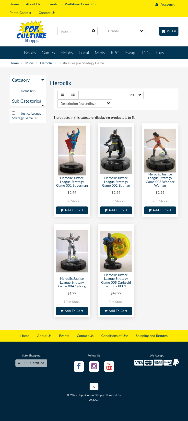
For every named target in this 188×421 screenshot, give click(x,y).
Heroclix (46, 63)
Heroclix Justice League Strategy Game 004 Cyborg (72, 282)
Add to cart (71, 210)
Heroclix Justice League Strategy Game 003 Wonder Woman (160, 179)
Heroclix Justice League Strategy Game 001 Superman (72, 181)
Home (14, 63)
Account (165, 4)
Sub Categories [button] (28, 102)
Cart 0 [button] (169, 31)
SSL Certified (31, 363)
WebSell (94, 400)
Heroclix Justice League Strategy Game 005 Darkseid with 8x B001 (116, 280)
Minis (29, 63)
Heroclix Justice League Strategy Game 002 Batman (116, 181)
